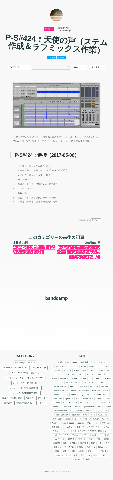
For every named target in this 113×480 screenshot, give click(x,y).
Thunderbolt (75, 415)
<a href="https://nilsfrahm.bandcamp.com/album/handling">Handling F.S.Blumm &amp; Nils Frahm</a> (56, 310)
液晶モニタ (91, 447)
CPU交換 (67, 370)
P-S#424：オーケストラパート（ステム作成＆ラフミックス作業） (78, 252)
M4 (85, 382)
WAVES (96, 419)
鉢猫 (88, 455)
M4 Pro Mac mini (60, 386)
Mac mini (73, 386)
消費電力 (80, 447)
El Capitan (59, 374)
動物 (65, 443)
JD (90, 378)
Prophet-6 (94, 403)
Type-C (92, 415)
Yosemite (80, 423)
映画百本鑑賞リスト (25, 403)
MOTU (88, 395)
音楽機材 (86, 459)
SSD (105, 411)
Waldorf (87, 419)
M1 (67, 382)
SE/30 (108, 407)
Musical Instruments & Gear (15, 368)
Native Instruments (101, 395)
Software (88, 411)
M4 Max (92, 382)
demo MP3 (100, 370)
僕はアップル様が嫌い (12, 398)
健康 (99, 439)
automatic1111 (61, 366)
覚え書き (104, 451)
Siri (71, 411)
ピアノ (65, 435)
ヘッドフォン (104, 435)
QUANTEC (67, 407)
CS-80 (76, 370)
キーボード (65, 431)
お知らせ (80, 427)
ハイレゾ (56, 435)
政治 (107, 443)
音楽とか (49, 29)
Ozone (107, 399)
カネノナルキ (105, 427)
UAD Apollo (102, 415)
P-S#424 (51, 58)
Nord (78, 399)
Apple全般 (84, 362)
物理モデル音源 (69, 451)
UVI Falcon (57, 419)
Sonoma (97, 411)
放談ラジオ (43, 398)
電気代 (104, 455)
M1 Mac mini (76, 382)
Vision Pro (78, 419)
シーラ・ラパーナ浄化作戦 (25, 383)
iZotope (83, 378)
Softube (79, 411)
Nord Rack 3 (88, 399)
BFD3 (83, 366)
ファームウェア (90, 435)
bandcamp (56, 298)
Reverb (100, 407)
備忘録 (106, 439)
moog (80, 395)
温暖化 (57, 451)
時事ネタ (57, 447)
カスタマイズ (92, 427)
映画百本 (8, 403)
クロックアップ (79, 431)
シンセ (107, 431)
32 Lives (61, 362)
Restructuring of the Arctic (84, 407)
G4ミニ (81, 374)
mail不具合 (96, 391)
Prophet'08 (105, 403)
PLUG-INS (67, 403)
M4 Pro (101, 382)
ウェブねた (69, 427)
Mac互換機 (71, 391)
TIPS (85, 415)
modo (73, 395)
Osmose (99, 399)
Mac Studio (94, 386)
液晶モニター (103, 447)
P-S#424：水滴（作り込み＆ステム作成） (34, 249)
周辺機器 (73, 443)
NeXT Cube (57, 399)
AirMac (74, 362)
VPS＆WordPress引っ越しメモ (25, 373)
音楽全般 (76, 459)
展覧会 (100, 443)
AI (68, 362)
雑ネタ (96, 455)
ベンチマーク (59, 439)
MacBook (104, 386)
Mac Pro (83, 386)
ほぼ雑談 (70, 439)
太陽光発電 (84, 443)
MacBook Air (59, 391)
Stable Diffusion (61, 415)
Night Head (69, 399)
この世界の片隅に (95, 431)
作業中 (91, 439)
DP (108, 370)
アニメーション (93, 423)
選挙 (82, 455)
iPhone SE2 (65, 378)
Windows (105, 419)
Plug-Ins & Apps (39, 368)
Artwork (102, 362)
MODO (31, 363)
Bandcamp (74, 366)
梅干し (71, 447)
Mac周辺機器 (83, 391)
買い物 (68, 455)
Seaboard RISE (61, 411)
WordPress (56, 423)
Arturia (93, 362)
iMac (100, 374)
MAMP (105, 391)
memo (56, 395)
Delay (91, 370)
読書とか (59, 455)
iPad (106, 374)
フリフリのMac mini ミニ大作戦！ (25, 388)
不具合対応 (81, 439)
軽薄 (76, 455)
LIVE (61, 382)
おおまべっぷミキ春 (15, 378)
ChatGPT (103, 366)
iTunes (75, 378)
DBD (84, 370)
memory (65, 395)
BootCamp (93, 366)
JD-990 (97, 378)
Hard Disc (91, 374)
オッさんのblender (35, 378)
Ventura (68, 419)
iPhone (54, 378)
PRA (75, 403)
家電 (93, 443)
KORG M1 (107, 378)
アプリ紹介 (106, 423)
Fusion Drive (71, 374)
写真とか (30, 398)
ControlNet (57, 370)
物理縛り (81, 451)
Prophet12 (56, 407)
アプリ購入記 (57, 427)
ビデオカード (76, 435)
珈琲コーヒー (93, 451)
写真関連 (57, 443)
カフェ (55, 431)
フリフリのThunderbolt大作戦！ (24, 393)
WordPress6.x (68, 423)
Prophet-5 (84, 403)
